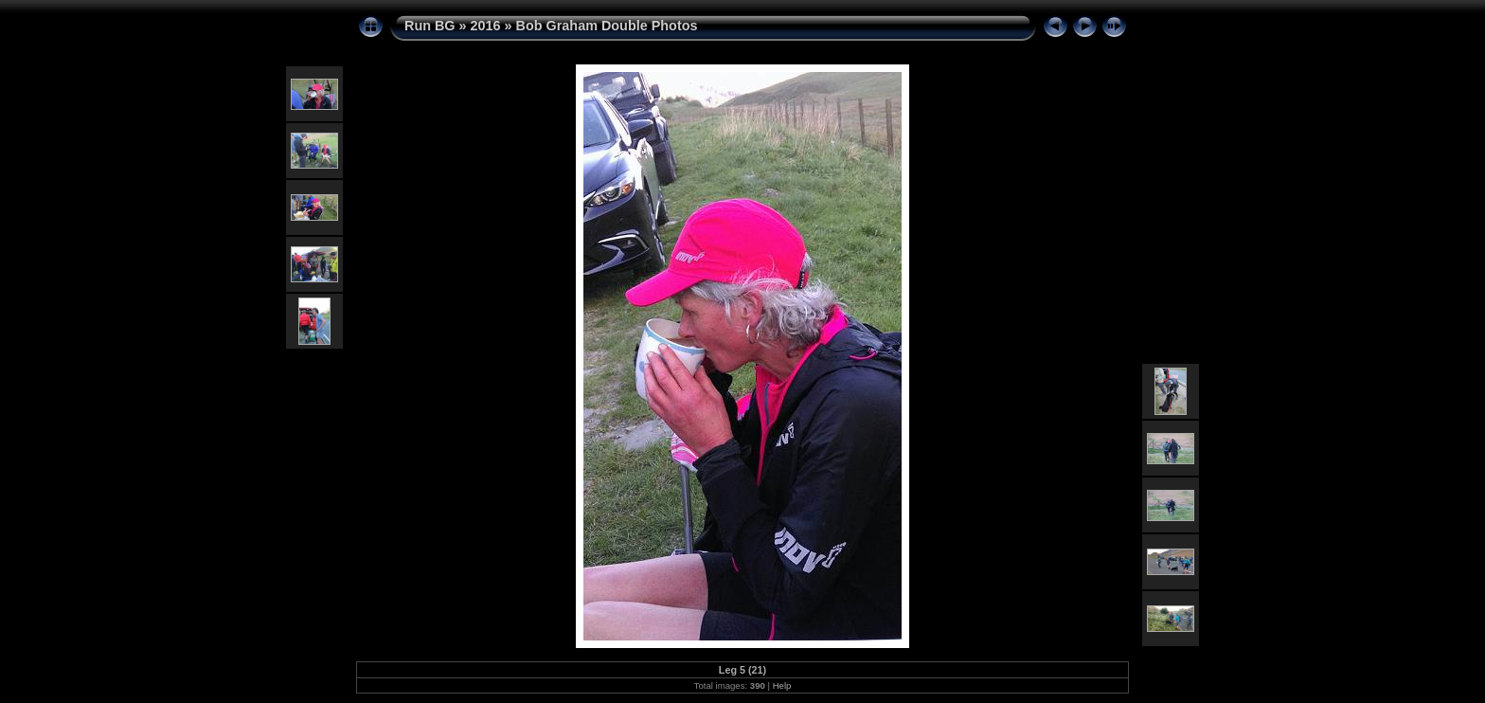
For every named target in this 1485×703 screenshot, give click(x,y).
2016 (486, 25)
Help (782, 685)
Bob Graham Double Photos (607, 25)
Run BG (430, 25)
